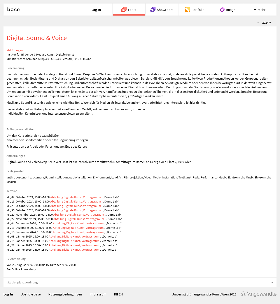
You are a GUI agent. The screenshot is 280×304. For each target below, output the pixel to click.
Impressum (98, 294)
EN (121, 294)
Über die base (31, 294)
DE (116, 294)
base (13, 9)
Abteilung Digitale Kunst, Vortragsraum (75, 197)
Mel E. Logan (15, 50)
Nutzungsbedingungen (65, 294)
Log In (8, 294)
